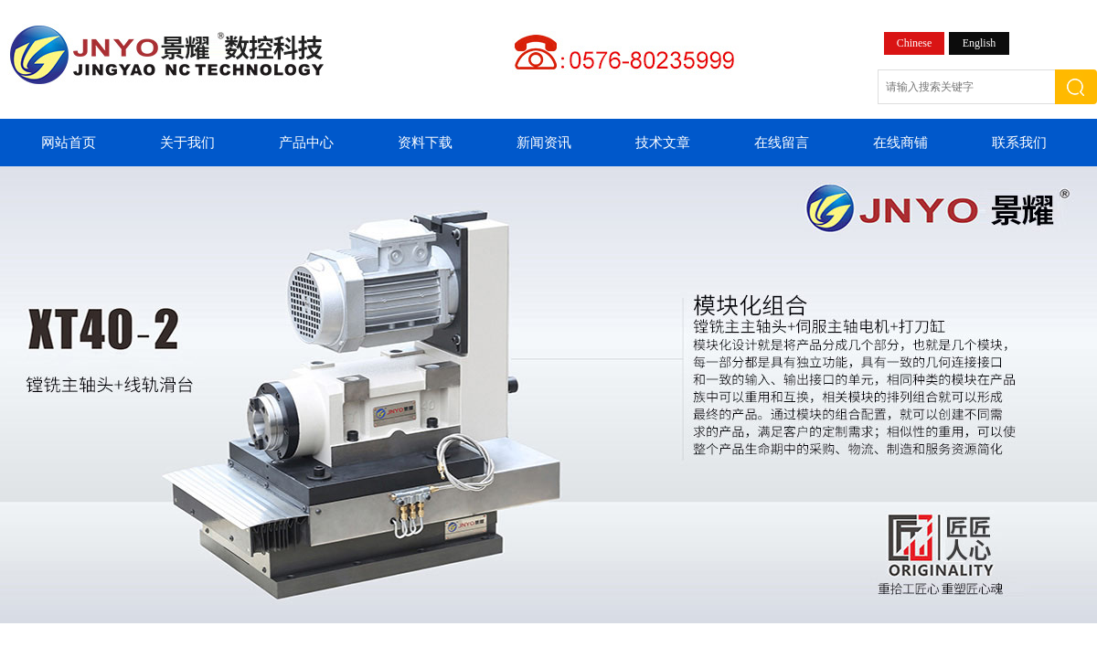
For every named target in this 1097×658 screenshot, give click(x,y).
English (979, 43)
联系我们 (1019, 142)
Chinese (914, 43)
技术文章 (662, 142)
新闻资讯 (544, 142)
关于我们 (187, 142)
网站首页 (68, 142)
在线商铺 (900, 142)
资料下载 (425, 142)
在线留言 (781, 142)
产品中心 (306, 142)
